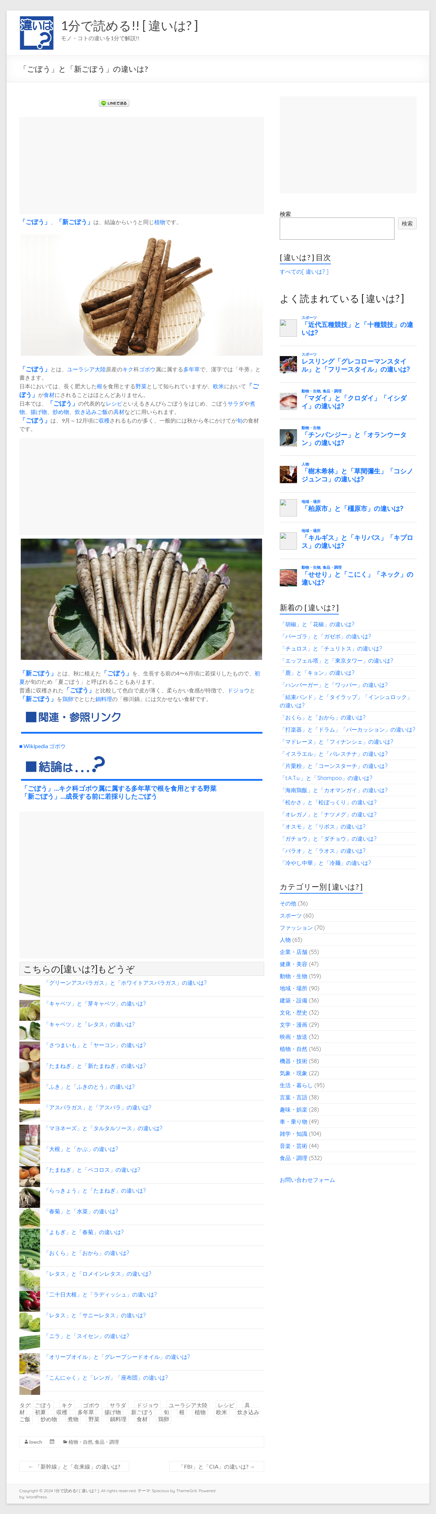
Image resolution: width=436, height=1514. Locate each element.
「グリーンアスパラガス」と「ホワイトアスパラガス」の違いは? (125, 982)
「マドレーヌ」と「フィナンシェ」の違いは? (336, 741)
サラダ (236, 403)
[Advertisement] (141, 165)
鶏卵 (67, 699)
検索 (285, 214)
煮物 (72, 1419)
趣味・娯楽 (293, 1109)
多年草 (191, 369)
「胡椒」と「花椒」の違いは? (317, 624)
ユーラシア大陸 (86, 369)
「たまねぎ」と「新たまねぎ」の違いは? (95, 1065)
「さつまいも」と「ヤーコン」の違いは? (95, 1045)
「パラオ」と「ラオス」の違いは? (322, 850)
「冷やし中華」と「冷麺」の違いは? (325, 862)
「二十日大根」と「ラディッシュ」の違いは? (100, 1294)
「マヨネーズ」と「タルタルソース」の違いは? (103, 1128)
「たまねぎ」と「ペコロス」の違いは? (92, 1169)
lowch (35, 1442)
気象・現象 (293, 1073)
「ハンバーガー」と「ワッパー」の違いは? (334, 684)
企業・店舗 (293, 951)
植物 (159, 222)
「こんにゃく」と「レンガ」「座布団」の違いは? (106, 1377)
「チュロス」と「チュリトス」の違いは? (331, 648)
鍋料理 (103, 699)
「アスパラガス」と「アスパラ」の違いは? (97, 1107)
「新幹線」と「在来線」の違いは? (74, 1466)
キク (127, 369)
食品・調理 (107, 1442)
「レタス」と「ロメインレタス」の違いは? (97, 1273)
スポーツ (291, 915)
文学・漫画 (293, 1024)
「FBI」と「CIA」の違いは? (216, 1466)
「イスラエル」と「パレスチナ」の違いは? (334, 753)
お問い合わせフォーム (307, 1179)
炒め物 (61, 411)
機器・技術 (293, 1060)
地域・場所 (293, 988)
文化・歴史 (293, 1012)
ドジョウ (239, 690)
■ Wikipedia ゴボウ (42, 746)
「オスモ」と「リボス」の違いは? (322, 826)
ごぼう (35, 221)
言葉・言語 (293, 1097)
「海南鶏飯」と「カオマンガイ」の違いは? (334, 790)
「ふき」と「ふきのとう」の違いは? (89, 1086)
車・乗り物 (293, 1121)
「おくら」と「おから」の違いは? (86, 1252)
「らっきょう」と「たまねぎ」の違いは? (95, 1190)
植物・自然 (80, 1442)
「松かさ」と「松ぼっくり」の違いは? (328, 802)
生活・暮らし (296, 1085)
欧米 (218, 386)
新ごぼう (74, 221)
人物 (285, 939)
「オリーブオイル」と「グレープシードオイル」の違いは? (117, 1356)
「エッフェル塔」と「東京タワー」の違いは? (336, 660)
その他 (288, 903)
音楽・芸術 (293, 1145)
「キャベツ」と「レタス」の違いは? (89, 1024)
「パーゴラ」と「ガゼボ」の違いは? (325, 636)
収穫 (104, 420)
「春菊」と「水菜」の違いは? (81, 1211)
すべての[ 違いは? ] (304, 271)
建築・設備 (293, 1000)
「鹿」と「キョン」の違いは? (317, 672)
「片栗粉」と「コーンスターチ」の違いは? (334, 765)
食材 (49, 394)
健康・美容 (293, 963)
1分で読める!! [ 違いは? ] (129, 25)
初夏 (40, 1412)
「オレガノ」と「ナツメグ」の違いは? (328, 814)
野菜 (141, 386)
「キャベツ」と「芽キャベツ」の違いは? (95, 1003)
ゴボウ (147, 369)
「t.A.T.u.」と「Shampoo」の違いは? (326, 777)
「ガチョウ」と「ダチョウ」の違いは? (328, 838)
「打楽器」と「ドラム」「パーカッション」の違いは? (347, 729)
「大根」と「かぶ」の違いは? (81, 1148)
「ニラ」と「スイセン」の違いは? (86, 1336)
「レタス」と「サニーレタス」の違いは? (95, 1315)
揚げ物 (38, 411)
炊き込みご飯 (91, 411)
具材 (118, 411)
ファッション (296, 927)
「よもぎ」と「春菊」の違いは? (84, 1232)
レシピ (114, 403)
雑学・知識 (293, 1133)
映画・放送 (293, 1036)
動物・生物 (293, 976)
